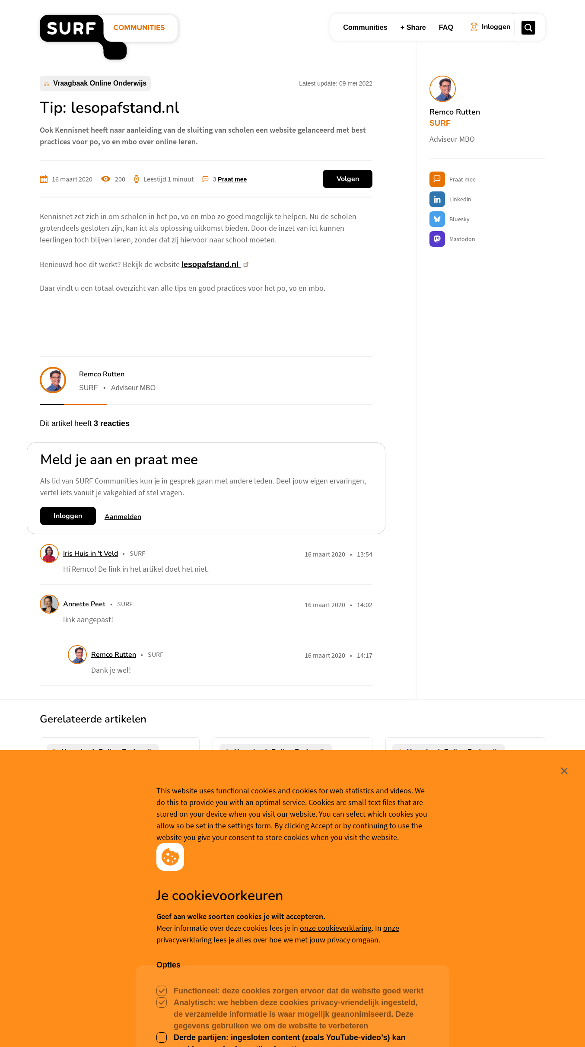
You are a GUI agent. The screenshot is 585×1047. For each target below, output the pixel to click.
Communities (365, 27)
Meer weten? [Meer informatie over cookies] (354, 1026)
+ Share (413, 27)
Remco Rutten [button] (101, 374)
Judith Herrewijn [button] (86, 901)
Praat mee (232, 179)
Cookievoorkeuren (299, 1026)
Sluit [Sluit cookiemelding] (546, 973)
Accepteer (235, 1027)
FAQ (446, 27)
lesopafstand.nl (215, 264)
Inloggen (68, 516)
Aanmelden (123, 517)
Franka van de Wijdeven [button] (443, 889)
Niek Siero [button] (250, 901)
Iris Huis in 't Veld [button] (90, 553)
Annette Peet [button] (84, 604)
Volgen (348, 179)
